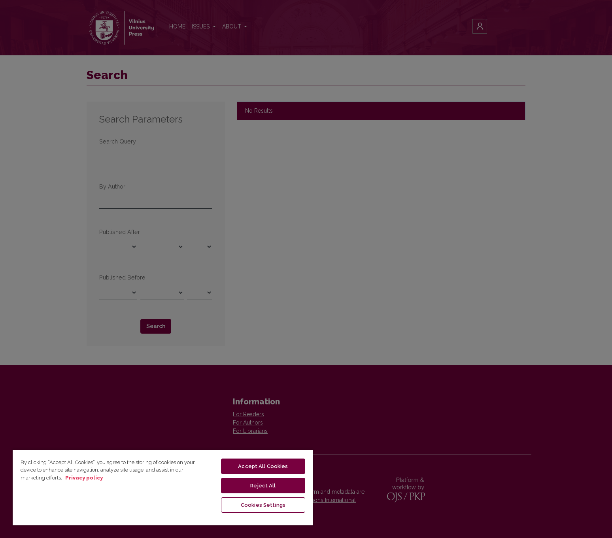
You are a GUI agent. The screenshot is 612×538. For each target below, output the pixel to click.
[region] (163, 487)
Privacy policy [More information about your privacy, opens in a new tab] (84, 478)
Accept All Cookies (263, 466)
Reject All (263, 486)
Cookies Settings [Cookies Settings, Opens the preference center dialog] (263, 505)
